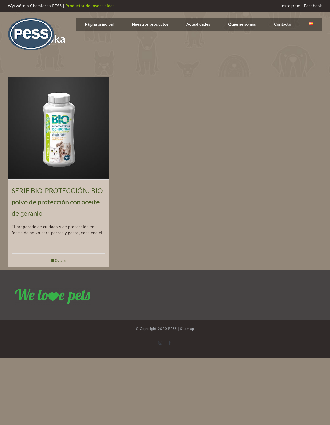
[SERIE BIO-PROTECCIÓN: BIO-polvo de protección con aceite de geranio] (58, 128)
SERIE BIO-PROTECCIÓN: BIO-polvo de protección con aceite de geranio (58, 201)
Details (60, 260)
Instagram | (292, 5)
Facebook (313, 5)
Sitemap (187, 329)
